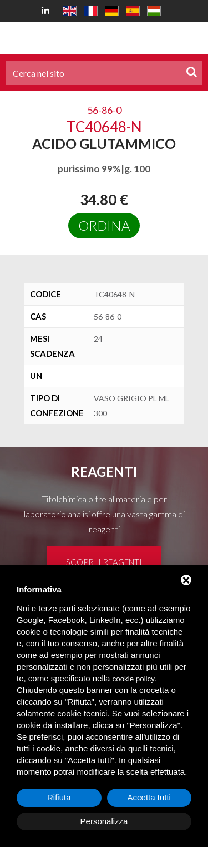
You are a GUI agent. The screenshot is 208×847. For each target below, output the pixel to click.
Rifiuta (59, 797)
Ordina (104, 225)
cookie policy (134, 679)
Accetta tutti (149, 797)
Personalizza (104, 821)
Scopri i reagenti (104, 562)
